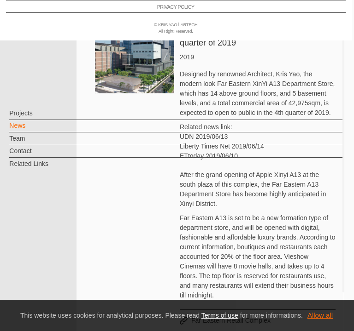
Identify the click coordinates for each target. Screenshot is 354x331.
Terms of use (219, 315)
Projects (36, 117)
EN (63, 270)
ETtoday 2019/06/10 (209, 156)
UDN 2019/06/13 (204, 136)
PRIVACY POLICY (47, 297)
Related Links (44, 167)
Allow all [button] (320, 315)
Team (32, 143)
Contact (35, 155)
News (32, 130)
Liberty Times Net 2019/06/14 (222, 146)
